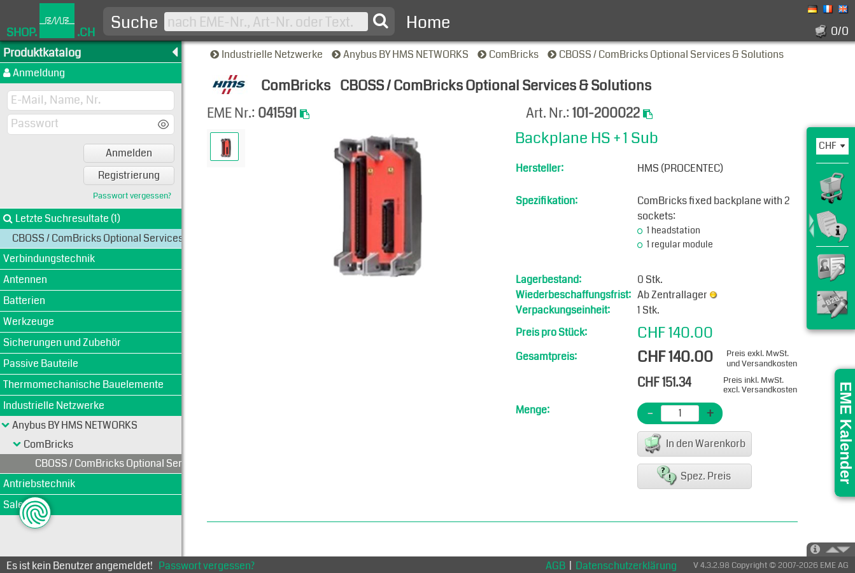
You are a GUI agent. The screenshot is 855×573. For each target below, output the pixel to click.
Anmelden (129, 153)
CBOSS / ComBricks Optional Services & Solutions (667, 54)
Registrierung (129, 175)
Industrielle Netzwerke (267, 54)
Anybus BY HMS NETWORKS (401, 54)
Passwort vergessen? (132, 196)
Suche (134, 23)
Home (428, 22)
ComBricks (509, 54)
